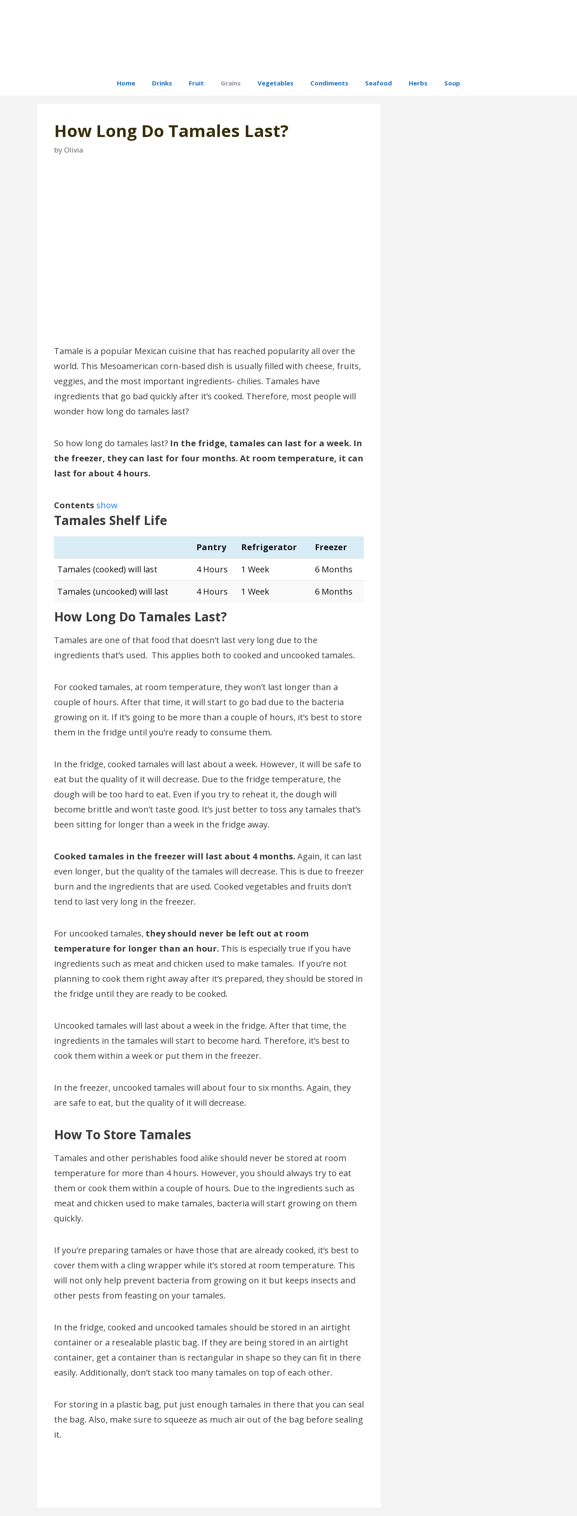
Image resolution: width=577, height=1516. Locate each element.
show (107, 505)
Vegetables (276, 83)
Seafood (378, 83)
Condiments (329, 83)
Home (126, 83)
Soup (452, 83)
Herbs (418, 83)
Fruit (196, 83)
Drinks (162, 83)
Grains (231, 83)
